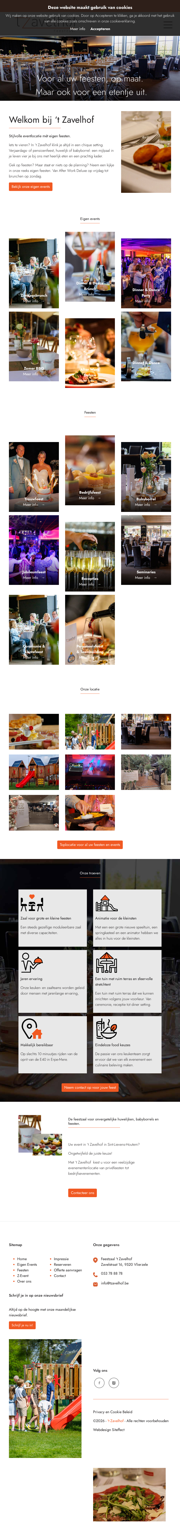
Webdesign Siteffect (108, 1429)
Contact (60, 1275)
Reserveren (62, 1264)
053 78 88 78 (112, 1273)
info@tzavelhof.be (115, 1283)
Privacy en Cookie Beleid (112, 1412)
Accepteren (100, 29)
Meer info (77, 29)
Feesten (23, 1270)
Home (22, 1259)
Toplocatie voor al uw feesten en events (90, 844)
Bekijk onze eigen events (31, 186)
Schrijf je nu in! (22, 1325)
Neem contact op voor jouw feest (90, 1087)
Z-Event (22, 1275)
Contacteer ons (82, 1192)
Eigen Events (27, 1264)
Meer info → (34, 298)
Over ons (24, 1281)
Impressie (61, 1259)
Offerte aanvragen (68, 1270)
